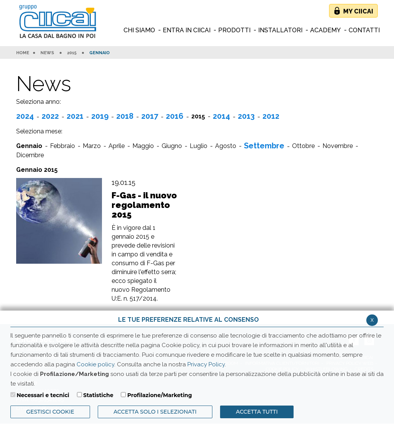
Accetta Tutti (257, 411)
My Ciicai (358, 11)
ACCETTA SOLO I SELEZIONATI (155, 411)
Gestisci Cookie (50, 411)
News (47, 53)
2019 (100, 116)
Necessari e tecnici (43, 395)
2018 (125, 116)
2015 (72, 53)
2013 (246, 116)
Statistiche (98, 395)
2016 (175, 116)
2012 (270, 116)
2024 (25, 116)
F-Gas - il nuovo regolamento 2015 (144, 205)
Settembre (264, 145)
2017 (149, 116)
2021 (75, 116)
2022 (50, 116)
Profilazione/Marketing (159, 395)
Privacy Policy (206, 364)
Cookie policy (95, 364)
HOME (22, 53)
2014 (221, 116)
